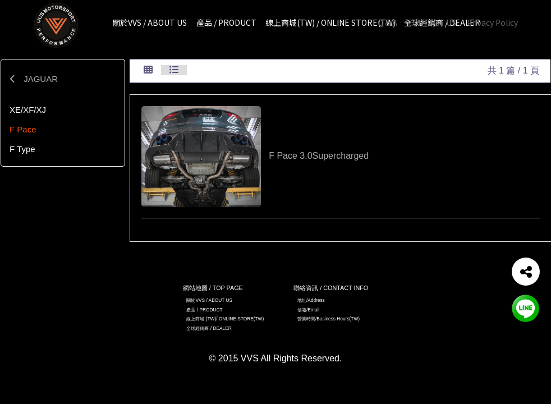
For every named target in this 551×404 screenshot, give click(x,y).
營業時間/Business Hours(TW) (328, 319)
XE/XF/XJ (28, 109)
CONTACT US (431, 22)
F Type (22, 149)
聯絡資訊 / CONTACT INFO (330, 287)
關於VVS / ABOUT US (209, 300)
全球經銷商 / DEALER (208, 328)
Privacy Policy (492, 22)
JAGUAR (34, 79)
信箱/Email (308, 310)
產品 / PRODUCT (204, 310)
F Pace (23, 129)
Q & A (387, 22)
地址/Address (311, 300)
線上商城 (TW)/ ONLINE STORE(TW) (225, 319)
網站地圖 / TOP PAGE (213, 287)
